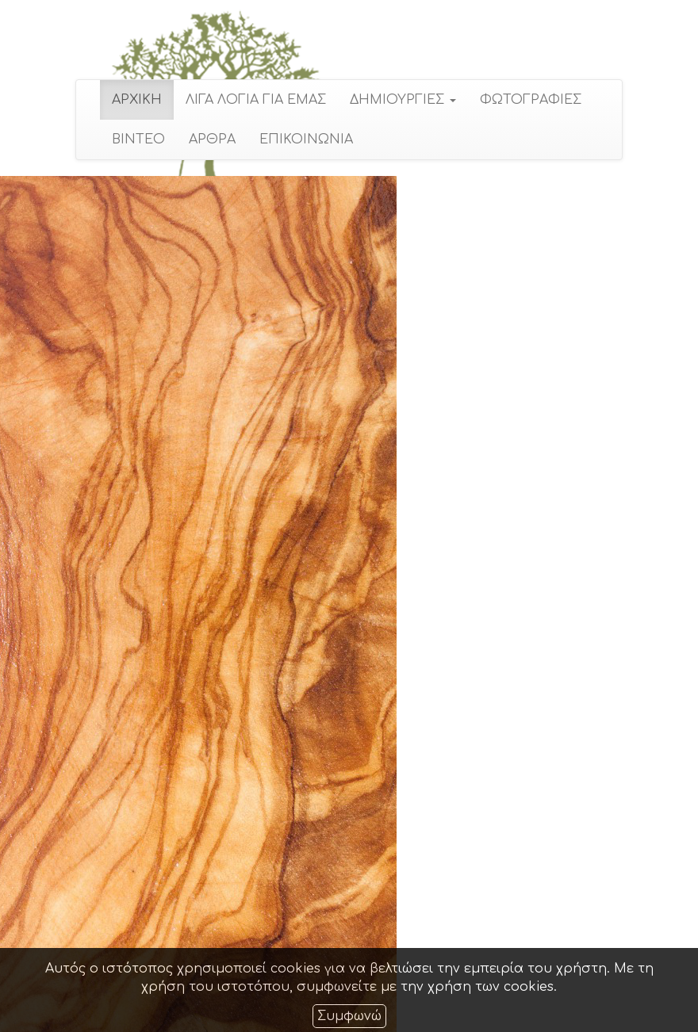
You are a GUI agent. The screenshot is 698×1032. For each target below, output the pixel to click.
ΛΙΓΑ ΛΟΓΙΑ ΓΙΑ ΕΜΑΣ (256, 100)
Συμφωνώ (349, 1016)
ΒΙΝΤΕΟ (138, 139)
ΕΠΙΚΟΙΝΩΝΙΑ (306, 139)
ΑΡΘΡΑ (212, 139)
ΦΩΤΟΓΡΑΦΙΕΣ (530, 100)
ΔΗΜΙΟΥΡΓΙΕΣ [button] (403, 100)
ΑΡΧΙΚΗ (137, 100)
